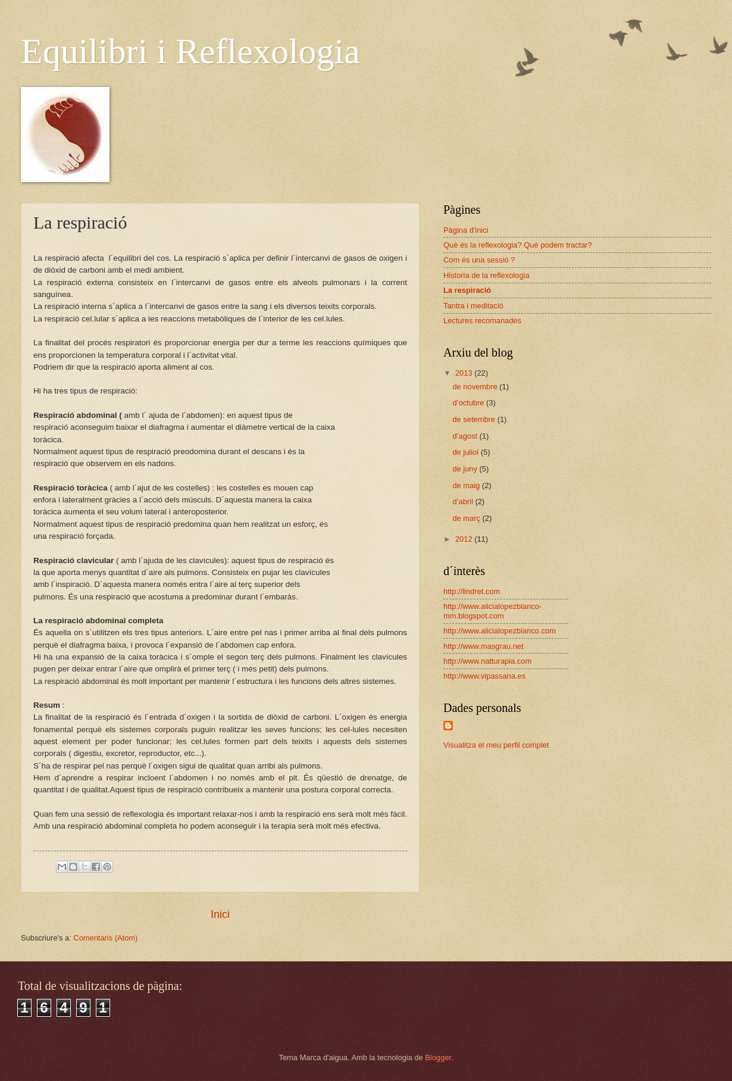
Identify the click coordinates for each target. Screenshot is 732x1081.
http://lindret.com (471, 591)
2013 (464, 372)
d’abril (463, 501)
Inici (220, 914)
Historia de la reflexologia (486, 275)
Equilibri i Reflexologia (190, 51)
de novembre (475, 386)
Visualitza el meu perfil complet (496, 745)
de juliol (466, 452)
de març (467, 518)
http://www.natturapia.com (487, 661)
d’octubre (469, 402)
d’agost (465, 436)
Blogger (438, 1057)
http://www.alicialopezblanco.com (499, 630)
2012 (464, 539)
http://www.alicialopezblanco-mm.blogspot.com (492, 611)
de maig (466, 485)
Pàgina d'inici (465, 230)
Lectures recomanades (482, 320)
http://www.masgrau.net (483, 646)
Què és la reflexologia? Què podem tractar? (517, 244)
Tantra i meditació (473, 305)
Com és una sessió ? (479, 259)
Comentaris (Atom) (105, 937)
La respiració (467, 290)
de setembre (474, 419)
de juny (465, 468)
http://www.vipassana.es (484, 675)
